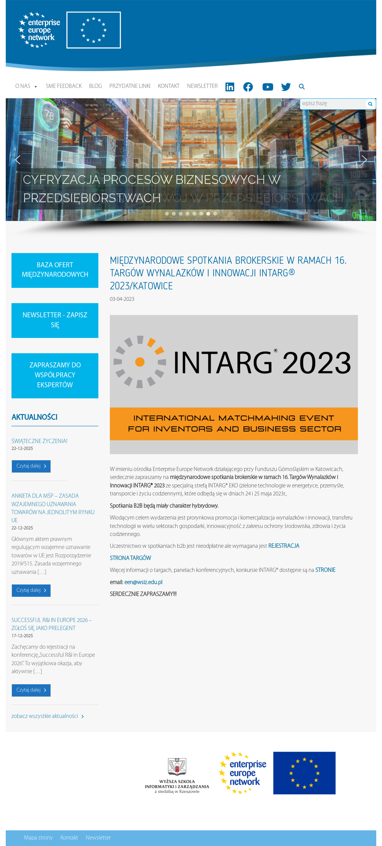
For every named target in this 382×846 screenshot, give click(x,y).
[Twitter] (286, 86)
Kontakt (169, 86)
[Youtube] (267, 86)
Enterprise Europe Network (47, 15)
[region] (191, 168)
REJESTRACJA (283, 546)
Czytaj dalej (31, 466)
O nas (26, 86)
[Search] (302, 86)
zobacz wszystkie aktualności (47, 716)
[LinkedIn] (230, 86)
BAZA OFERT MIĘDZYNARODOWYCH (55, 270)
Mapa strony (38, 838)
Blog (95, 86)
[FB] (248, 86)
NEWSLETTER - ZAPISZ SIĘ (55, 320)
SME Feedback (64, 86)
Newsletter (202, 86)
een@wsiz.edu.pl (143, 583)
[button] (17, 160)
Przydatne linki (129, 86)
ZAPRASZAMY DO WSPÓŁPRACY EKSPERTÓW (55, 375)
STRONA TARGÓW (130, 559)
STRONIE (325, 570)
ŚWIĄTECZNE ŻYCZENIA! (39, 442)
